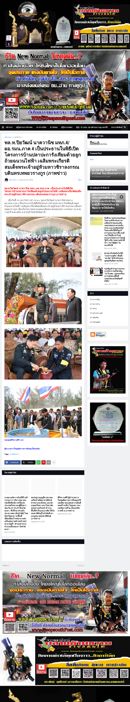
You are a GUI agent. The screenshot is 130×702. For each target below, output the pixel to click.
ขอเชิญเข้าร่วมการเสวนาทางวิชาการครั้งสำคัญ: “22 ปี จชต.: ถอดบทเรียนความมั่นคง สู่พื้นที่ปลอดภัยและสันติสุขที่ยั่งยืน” (114, 275)
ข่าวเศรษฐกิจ (95, 322)
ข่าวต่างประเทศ (96, 313)
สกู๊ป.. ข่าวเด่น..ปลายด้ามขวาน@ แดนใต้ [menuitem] (92, 127)
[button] (4, 127)
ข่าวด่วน (93, 308)
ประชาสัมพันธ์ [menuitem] (116, 127)
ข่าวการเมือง (95, 299)
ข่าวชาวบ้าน (95, 304)
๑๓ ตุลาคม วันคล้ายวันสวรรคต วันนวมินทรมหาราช (108, 172)
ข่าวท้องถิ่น (94, 317)
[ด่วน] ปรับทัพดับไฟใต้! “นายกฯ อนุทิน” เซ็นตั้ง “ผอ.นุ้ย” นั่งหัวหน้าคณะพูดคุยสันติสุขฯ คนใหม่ (114, 257)
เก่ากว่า (80, 566)
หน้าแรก (7, 137)
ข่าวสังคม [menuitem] (54, 127)
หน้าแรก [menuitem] (9, 127)
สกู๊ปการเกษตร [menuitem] (66, 127)
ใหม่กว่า (6, 566)
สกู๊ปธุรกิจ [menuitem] (11, 134)
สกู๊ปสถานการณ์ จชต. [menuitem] (24, 127)
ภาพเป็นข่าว (17, 137)
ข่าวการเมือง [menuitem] (41, 127)
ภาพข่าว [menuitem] (22, 134)
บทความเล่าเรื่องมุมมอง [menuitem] (38, 134)
